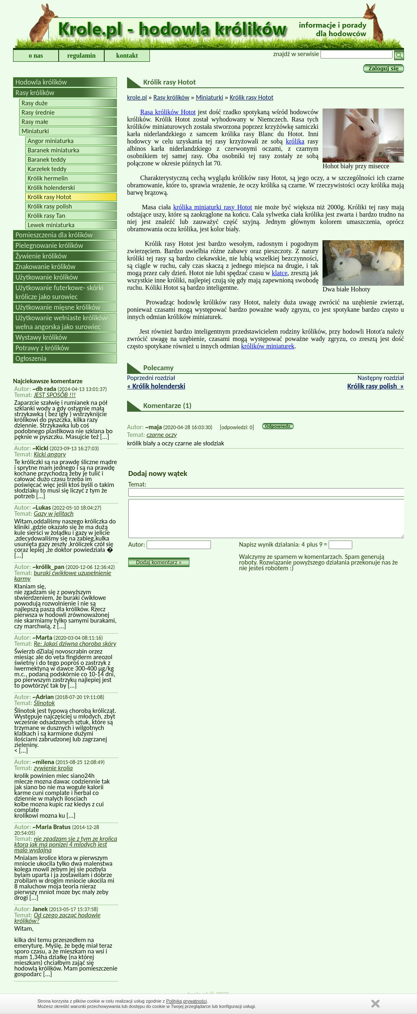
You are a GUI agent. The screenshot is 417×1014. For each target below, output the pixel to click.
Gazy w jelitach (54, 513)
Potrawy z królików (42, 347)
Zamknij (375, 1003)
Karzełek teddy (47, 169)
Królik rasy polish (50, 206)
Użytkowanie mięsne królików (57, 307)
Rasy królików (34, 92)
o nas (36, 55)
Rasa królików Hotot (167, 112)
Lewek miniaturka (51, 225)
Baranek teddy (47, 159)
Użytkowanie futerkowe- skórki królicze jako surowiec (59, 292)
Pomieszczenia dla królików (54, 234)
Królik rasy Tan (46, 215)
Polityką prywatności (186, 1001)
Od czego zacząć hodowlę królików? (57, 918)
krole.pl (137, 97)
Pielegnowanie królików (49, 245)
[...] (104, 437)
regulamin (81, 55)
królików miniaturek (267, 346)
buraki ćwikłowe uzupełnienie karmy (62, 575)
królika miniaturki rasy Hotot (212, 207)
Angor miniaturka (51, 141)
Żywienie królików (41, 256)
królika (295, 141)
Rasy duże (35, 103)
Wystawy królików (41, 337)
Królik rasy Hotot (49, 197)
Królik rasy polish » (375, 386)
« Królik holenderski (156, 386)
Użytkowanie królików (46, 277)
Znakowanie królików (45, 266)
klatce (280, 272)
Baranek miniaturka (53, 150)
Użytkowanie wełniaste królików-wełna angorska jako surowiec (62, 322)
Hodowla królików (41, 82)
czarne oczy (162, 435)
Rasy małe (35, 122)
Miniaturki (35, 131)
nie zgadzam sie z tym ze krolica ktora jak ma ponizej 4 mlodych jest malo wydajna (65, 844)
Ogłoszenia (30, 358)
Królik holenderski (51, 187)
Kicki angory (50, 454)
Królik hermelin (48, 178)
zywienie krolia (53, 768)
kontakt (127, 55)
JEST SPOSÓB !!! (55, 395)
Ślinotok (44, 703)
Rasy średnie (38, 112)
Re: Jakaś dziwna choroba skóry (75, 643)
